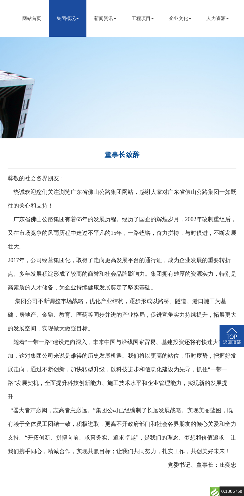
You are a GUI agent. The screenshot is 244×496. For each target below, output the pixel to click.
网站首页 (31, 18)
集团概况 (68, 18)
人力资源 (218, 18)
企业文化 (180, 18)
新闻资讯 (105, 18)
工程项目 (143, 18)
